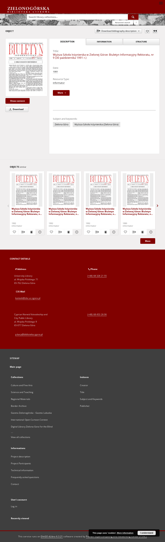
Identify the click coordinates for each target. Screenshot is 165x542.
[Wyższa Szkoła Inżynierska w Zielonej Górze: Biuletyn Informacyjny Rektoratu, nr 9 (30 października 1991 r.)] (26, 67)
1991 (55, 71)
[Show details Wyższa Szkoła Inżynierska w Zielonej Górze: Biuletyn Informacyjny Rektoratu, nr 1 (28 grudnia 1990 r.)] (150, 232)
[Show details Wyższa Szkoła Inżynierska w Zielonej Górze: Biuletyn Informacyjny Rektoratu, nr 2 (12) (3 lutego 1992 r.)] (113, 232)
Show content (17, 100)
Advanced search (122, 22)
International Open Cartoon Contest (29, 419)
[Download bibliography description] (22, 232)
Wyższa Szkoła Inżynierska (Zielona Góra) (96, 124)
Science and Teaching (22, 392)
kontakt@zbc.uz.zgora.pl (27, 298)
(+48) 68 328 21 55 (97, 275)
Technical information (22, 470)
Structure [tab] (141, 41)
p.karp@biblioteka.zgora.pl (29, 334)
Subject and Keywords (91, 399)
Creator (84, 385)
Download (16, 109)
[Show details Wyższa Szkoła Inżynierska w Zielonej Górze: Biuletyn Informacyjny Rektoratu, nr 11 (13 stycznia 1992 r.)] (76, 232)
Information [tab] (104, 41)
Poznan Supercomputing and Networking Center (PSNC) (116, 536)
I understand (146, 533)
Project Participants (21, 463)
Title (82, 392)
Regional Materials (20, 399)
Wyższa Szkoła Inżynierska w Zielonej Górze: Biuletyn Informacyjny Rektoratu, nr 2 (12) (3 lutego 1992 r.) (100, 211)
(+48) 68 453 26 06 (97, 314)
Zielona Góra (61, 124)
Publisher (85, 405)
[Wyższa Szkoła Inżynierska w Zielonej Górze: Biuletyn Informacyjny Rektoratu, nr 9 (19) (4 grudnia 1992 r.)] (27, 190)
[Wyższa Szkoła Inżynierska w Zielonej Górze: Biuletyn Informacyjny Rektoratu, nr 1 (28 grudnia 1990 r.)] (138, 190)
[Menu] (161, 3)
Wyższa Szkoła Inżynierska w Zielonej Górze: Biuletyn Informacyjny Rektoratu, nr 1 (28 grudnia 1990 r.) (137, 211)
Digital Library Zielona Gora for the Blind (32, 426)
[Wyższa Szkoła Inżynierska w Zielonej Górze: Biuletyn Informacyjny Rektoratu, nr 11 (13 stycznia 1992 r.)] (64, 190)
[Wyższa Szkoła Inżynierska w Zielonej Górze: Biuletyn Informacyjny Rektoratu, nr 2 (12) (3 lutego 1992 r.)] (101, 190)
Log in (14, 506)
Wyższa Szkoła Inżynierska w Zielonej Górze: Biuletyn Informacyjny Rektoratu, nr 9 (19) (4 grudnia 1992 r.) (26, 211)
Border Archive (19, 405)
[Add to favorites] (147, 31)
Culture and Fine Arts (22, 385)
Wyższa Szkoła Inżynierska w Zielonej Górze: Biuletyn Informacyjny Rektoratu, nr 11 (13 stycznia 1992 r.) (63, 211)
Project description (20, 456)
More (147, 241)
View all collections (20, 437)
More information (125, 533)
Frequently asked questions (25, 477)
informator (59, 82)
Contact (15, 484)
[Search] (133, 17)
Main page (15, 366)
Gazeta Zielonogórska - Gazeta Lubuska (31, 412)
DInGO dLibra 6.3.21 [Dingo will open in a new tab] (52, 536)
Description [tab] (67, 41)
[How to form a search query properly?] (136, 22)
